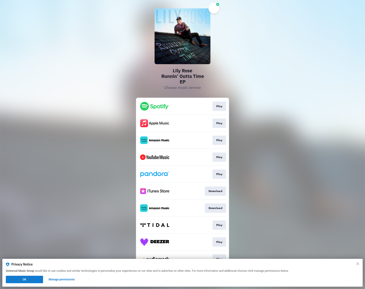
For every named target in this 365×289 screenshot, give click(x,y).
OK (24, 279)
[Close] (358, 263)
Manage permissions (62, 279)
